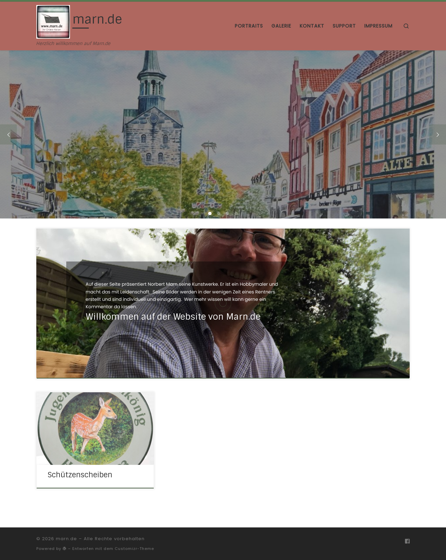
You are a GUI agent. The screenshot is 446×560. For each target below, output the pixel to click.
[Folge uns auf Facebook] (407, 541)
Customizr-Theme (134, 548)
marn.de (66, 538)
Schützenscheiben (79, 475)
